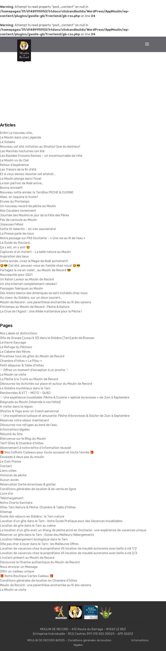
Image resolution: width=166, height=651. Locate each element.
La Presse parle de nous (17, 233)
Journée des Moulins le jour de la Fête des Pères (34, 215)
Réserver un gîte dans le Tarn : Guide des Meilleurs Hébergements (47, 535)
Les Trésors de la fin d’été (18, 169)
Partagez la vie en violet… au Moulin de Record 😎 (35, 270)
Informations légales (15, 429)
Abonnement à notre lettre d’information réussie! (35, 448)
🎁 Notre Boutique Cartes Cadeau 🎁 (26, 576)
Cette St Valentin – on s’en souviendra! (28, 229)
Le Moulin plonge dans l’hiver (20, 178)
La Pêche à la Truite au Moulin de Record (29, 379)
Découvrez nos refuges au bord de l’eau (28, 425)
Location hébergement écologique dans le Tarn (34, 539)
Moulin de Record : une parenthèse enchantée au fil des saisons (45, 302)
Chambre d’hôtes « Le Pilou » (21, 361)
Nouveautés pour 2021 (16, 275)
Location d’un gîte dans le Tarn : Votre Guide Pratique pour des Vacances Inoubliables (61, 521)
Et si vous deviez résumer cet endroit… (27, 174)
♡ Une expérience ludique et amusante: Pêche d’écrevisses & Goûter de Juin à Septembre (65, 416)
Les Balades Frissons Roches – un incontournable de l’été (41, 156)
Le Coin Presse (10, 461)
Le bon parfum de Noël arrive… (21, 183)
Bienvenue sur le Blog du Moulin (23, 438)
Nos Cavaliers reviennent (18, 210)
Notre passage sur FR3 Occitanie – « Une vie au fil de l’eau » (42, 238)
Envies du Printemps (14, 201)
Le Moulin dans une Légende (20, 137)
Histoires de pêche (13, 475)
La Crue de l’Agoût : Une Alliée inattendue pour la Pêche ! (41, 311)
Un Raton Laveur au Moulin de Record (27, 279)
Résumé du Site (11, 434)
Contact (6, 466)
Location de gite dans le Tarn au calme (28, 525)
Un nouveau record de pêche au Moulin (28, 206)
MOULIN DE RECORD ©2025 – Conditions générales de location (69, 640)
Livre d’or (6, 493)
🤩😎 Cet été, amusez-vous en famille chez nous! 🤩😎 (40, 265)
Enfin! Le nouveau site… (17, 133)
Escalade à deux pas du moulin (22, 457)
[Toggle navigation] (147, 44)
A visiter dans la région (16, 406)
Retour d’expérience (14, 165)
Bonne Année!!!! (11, 188)
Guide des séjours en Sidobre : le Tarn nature (32, 516)
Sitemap (6, 512)
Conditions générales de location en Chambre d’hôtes (38, 580)
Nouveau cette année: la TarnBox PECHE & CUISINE (36, 192)
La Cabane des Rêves (15, 351)
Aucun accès (9, 480)
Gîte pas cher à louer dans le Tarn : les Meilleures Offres (39, 544)
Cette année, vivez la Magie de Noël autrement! (34, 261)
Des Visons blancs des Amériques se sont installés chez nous (43, 293)
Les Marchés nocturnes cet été (22, 151)
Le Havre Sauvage (13, 342)
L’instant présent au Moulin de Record (27, 557)
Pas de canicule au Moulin (18, 220)
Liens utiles (8, 470)
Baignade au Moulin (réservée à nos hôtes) (30, 402)
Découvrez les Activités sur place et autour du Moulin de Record (46, 383)
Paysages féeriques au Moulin (21, 288)
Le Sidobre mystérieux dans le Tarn (25, 388)
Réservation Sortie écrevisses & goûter (28, 484)
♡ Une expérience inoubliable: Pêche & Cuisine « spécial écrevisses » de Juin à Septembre (64, 397)
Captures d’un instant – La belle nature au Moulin (35, 252)
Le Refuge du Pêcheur (16, 347)
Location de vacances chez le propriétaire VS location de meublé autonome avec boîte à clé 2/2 (68, 553)
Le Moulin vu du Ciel (14, 160)
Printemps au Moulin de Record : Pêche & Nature (34, 307)
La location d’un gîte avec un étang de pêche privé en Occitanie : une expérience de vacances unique (73, 530)
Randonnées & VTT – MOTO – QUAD (25, 393)
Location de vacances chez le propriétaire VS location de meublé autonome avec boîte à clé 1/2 (68, 548)
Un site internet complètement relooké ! (28, 284)
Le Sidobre (7, 142)
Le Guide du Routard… (16, 243)
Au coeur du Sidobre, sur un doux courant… (31, 297)
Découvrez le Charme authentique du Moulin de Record (40, 562)
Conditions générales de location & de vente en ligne (38, 489)
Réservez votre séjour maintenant (24, 420)
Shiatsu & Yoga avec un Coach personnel (29, 411)
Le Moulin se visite (13, 374)
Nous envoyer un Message (18, 567)
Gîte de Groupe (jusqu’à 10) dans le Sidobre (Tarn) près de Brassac (47, 338)
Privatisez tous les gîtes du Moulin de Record (32, 356)
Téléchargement (11, 498)
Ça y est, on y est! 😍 (15, 247)
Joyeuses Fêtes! (11, 224)
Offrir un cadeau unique (17, 571)
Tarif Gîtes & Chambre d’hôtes (21, 443)
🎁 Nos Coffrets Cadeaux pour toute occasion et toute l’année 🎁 (47, 452)
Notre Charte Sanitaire (16, 503)
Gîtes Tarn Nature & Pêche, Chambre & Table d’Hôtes (38, 507)
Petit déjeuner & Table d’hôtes (22, 365)
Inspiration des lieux (14, 256)
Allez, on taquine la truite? (19, 197)
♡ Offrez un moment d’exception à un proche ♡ (34, 370)
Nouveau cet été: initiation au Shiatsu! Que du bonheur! (40, 146)
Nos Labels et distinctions (18, 333)
